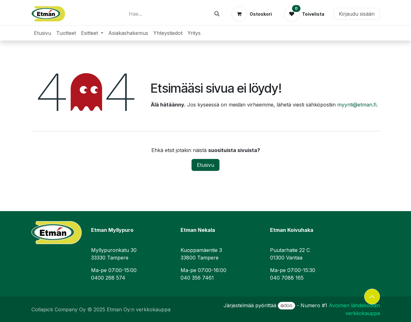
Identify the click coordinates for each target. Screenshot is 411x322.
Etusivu (205, 165)
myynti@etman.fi (356, 104)
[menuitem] (42, 33)
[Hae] (217, 14)
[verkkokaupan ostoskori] (251, 14)
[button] (372, 296)
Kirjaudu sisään (357, 14)
